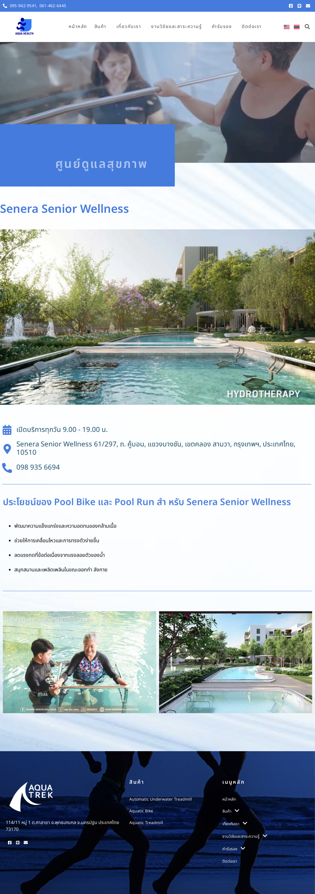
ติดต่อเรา (252, 26)
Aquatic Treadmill (146, 823)
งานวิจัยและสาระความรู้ (176, 26)
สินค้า (100, 26)
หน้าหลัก (78, 26)
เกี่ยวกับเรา (128, 26)
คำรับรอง (222, 26)
